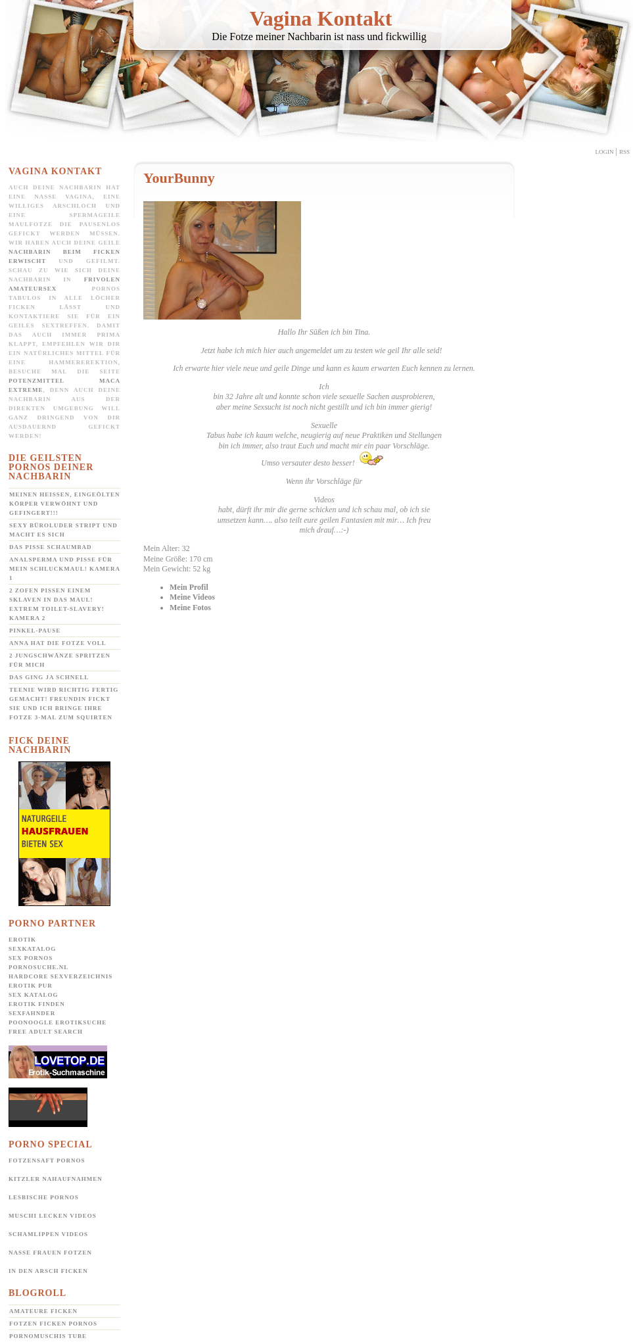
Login (605, 152)
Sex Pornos (31, 958)
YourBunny (179, 178)
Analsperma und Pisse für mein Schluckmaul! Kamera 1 (64, 568)
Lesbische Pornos (44, 1197)
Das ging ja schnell (49, 677)
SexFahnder (32, 1013)
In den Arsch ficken (48, 1271)
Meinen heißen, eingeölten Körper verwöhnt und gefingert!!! (64, 503)
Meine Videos (192, 597)
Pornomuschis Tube (48, 1336)
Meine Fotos (190, 607)
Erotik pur (31, 985)
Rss (624, 152)
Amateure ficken (43, 1311)
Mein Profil (189, 587)
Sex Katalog (33, 995)
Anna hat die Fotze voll (57, 643)
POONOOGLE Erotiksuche (57, 1022)
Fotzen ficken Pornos (53, 1323)
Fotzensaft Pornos (47, 1160)
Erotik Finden (37, 1004)
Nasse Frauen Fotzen (50, 1252)
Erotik (22, 939)
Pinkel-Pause (34, 630)
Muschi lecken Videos (53, 1215)
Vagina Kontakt (321, 18)
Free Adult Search (46, 1031)
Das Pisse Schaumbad (50, 547)
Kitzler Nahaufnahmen (56, 1179)
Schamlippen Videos (48, 1234)
